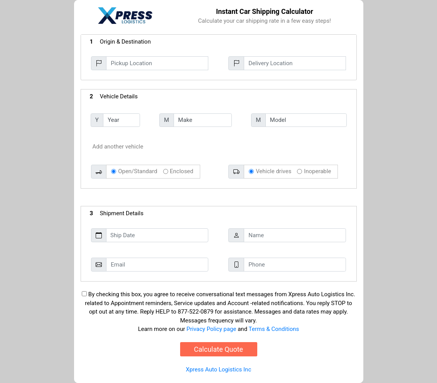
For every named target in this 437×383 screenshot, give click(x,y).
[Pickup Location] (157, 63)
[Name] (295, 235)
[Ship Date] (157, 235)
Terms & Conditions (274, 329)
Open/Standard (137, 171)
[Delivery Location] (295, 63)
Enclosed (181, 171)
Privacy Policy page (211, 329)
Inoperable (317, 171)
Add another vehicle (118, 146)
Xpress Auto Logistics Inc (218, 369)
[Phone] (295, 265)
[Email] (157, 265)
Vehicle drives (273, 171)
